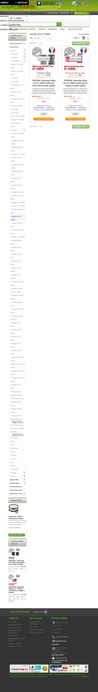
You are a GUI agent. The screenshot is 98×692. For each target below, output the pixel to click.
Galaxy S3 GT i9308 (16, 338)
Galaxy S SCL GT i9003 (17, 197)
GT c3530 (14, 109)
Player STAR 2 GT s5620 (17, 86)
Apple (13, 50)
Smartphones (52, 29)
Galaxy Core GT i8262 (17, 255)
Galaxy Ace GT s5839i (16, 249)
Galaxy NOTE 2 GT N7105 (18, 372)
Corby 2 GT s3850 (17, 120)
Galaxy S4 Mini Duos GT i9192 (16, 290)
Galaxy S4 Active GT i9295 (17, 317)
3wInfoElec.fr (50, 674)
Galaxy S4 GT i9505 (16, 352)
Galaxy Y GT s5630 (18, 154)
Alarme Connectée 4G (16, 676)
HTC (12, 445)
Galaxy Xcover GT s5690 (17, 166)
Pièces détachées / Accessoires (25, 29)
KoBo (13, 466)
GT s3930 (14, 81)
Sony (13, 441)
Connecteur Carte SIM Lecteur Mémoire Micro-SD (17, 430)
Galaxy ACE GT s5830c (16, 186)
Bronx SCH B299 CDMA (16, 66)
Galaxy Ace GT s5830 (16, 218)
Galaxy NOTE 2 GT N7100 (18, 365)
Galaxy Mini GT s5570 (16, 242)
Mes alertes (34, 627)
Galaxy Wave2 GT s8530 (17, 142)
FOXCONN (15, 469)
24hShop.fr (40, 674)
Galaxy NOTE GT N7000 (17, 359)
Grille (83, 38)
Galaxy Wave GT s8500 (17, 149)
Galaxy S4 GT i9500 (16, 345)
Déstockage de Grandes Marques (16, 484)
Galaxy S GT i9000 (18, 192)
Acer (12, 462)
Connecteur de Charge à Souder (16, 393)
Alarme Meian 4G (60, 674)
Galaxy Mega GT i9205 (17, 304)
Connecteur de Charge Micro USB (17, 419)
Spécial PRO (14, 480)
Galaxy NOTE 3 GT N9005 (18, 379)
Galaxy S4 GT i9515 (16, 386)
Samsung (42, 29)
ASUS (13, 459)
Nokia (13, 452)
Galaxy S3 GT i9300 (16, 324)
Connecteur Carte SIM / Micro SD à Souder (16, 402)
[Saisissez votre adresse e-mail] (39, 612)
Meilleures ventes (14, 628)
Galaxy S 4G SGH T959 (17, 135)
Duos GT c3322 (16, 106)
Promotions (16, 500)
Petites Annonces (16, 490)
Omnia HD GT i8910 (15, 93)
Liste (88, 38)
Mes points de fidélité (37, 630)
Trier (31, 38)
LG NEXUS (15, 438)
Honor (13, 476)
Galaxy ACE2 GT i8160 (17, 224)
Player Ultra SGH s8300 (16, 73)
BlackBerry (14, 448)
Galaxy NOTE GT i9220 (17, 310)
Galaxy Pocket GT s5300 (17, 231)
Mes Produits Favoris (37, 633)
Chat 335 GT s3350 (18, 116)
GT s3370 (14, 78)
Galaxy (62, 29)
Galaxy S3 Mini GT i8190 (17, 211)
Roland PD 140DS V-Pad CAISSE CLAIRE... (16, 518)
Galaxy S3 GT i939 (18, 206)
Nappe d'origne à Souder (16, 410)
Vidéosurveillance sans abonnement (35, 676)
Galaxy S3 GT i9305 (16, 331)
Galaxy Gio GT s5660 (16, 159)
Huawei (13, 473)
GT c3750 (14, 113)
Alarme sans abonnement (75, 674)
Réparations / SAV (16, 493)
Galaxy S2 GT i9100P (16, 276)
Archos (13, 455)
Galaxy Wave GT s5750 (17, 173)
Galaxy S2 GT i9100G (16, 269)
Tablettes (14, 57)
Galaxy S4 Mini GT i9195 (17, 297)
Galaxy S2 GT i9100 (16, 262)
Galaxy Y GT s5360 (18, 237)
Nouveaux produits (15, 625)
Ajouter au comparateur (44, 119)
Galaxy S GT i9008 (18, 202)
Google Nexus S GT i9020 (17, 100)
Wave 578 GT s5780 (15, 124)
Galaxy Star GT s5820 (16, 180)
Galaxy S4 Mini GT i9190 (17, 283)
